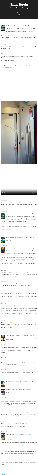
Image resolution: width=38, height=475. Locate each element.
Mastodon (2, 474)
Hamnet (7, 360)
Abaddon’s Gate (19, 381)
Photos (19, 12)
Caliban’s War (18, 389)
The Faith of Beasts (18, 214)
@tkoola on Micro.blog (21, 8)
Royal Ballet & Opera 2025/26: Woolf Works (15, 423)
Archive (19, 11)
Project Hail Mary (18, 25)
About (19, 14)
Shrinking (7, 322)
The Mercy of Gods (19, 248)
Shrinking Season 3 (9, 306)
